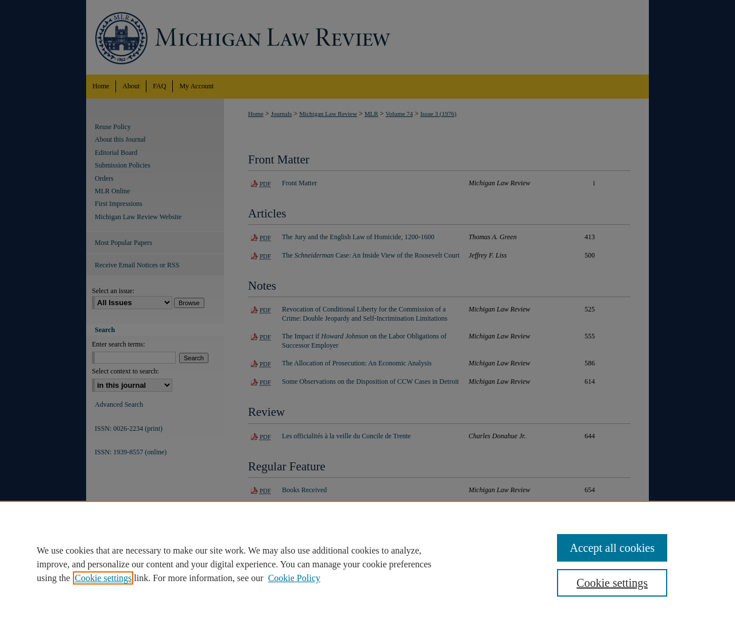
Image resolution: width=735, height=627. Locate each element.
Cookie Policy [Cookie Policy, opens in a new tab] (294, 578)
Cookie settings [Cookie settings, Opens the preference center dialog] (612, 583)
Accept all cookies (612, 548)
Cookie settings (103, 578)
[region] (367, 564)
